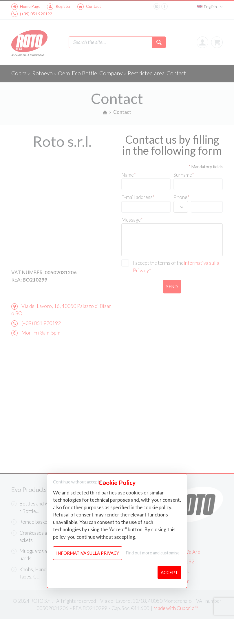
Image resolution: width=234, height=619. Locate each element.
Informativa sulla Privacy (87, 553)
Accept (169, 572)
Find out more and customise (153, 552)
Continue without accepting (79, 481)
